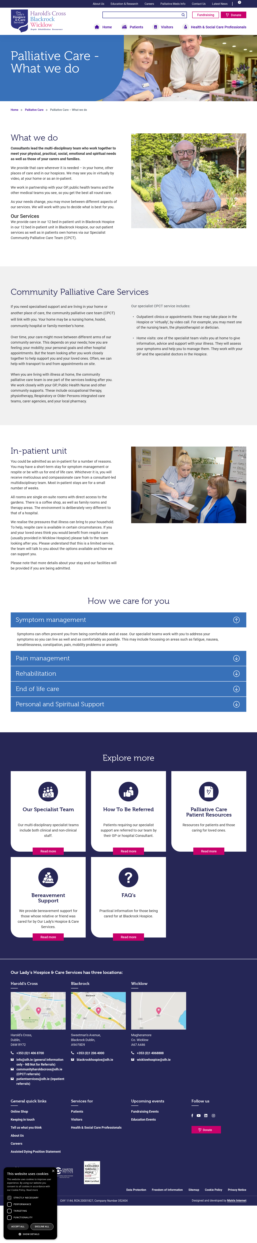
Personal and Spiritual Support (60, 717)
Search (183, 15)
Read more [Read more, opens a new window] (32, 1190)
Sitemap (193, 1227)
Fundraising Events (145, 1149)
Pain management (43, 671)
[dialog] (30, 1203)
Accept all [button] (18, 1226)
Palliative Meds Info (172, 4)
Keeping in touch (23, 1157)
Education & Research (124, 4)
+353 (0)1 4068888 (150, 1090)
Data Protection (136, 1227)
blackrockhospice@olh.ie (95, 1097)
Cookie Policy (213, 1227)
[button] (30, 1234)
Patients (136, 27)
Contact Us (199, 4)
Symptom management (51, 633)
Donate (236, 15)
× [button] (53, 1171)
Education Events (143, 1157)
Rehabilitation (36, 687)
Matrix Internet (236, 1238)
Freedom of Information (167, 1227)
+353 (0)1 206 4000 (90, 1090)
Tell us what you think (26, 1165)
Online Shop (19, 1149)
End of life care (37, 702)
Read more (48, 864)
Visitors (167, 27)
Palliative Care (34, 123)
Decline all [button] (42, 1226)
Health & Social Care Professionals (218, 27)
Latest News (220, 4)
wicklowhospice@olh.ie (154, 1097)
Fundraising (205, 15)
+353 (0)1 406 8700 (30, 1090)
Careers (149, 4)
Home (107, 27)
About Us (98, 4)
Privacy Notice (237, 1227)
